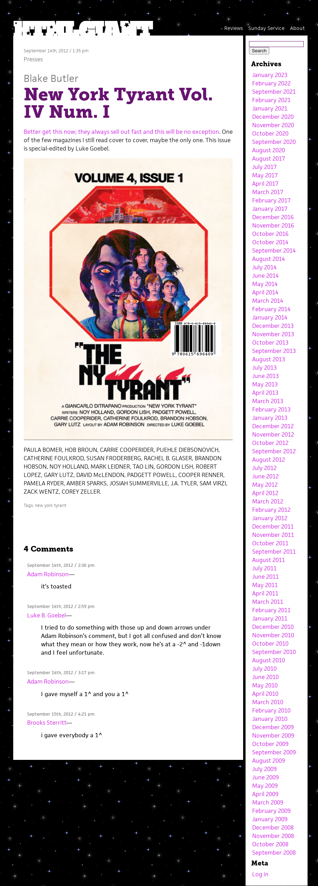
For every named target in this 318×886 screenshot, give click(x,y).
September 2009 (274, 752)
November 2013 (273, 334)
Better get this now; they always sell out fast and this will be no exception (121, 132)
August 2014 (268, 259)
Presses (33, 59)
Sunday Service (266, 28)
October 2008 (270, 844)
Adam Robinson (48, 574)
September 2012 (274, 451)
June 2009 (265, 777)
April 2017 (265, 183)
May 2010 (265, 685)
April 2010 (265, 694)
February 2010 (271, 710)
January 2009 (269, 819)
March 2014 (267, 301)
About (297, 28)
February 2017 (271, 200)
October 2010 (270, 643)
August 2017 (268, 158)
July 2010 (264, 668)
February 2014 (271, 309)
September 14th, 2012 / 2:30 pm (60, 565)
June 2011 (265, 576)
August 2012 (268, 459)
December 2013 (273, 326)
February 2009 (271, 811)
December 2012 (273, 426)
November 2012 (273, 434)
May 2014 (265, 284)
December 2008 (273, 827)
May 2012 (265, 484)
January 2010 (269, 719)
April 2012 (265, 493)
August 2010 (268, 660)
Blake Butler (51, 78)
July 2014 (264, 267)
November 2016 (273, 225)
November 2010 (273, 635)
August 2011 (268, 560)
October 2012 (270, 443)
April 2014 (265, 292)
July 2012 (264, 468)
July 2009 (264, 769)
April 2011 (265, 593)
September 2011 (274, 551)
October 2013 (270, 342)
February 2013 (271, 409)
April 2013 (265, 392)
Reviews (233, 28)
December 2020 (273, 117)
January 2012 (269, 518)
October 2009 (270, 744)
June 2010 (265, 677)
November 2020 (273, 125)
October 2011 (270, 543)
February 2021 (271, 100)
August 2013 (268, 359)
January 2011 (269, 618)
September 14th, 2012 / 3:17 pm (60, 673)
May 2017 (265, 175)
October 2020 (270, 133)
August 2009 (268, 760)
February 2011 (271, 610)
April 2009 (265, 794)
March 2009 (267, 802)
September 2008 (274, 852)
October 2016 (270, 234)
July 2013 (264, 367)
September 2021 (274, 91)
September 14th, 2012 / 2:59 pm (60, 606)
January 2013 (269, 418)
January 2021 (269, 108)
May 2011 (265, 585)
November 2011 (273, 535)
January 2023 (269, 75)
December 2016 (273, 217)
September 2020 (274, 142)
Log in (260, 874)
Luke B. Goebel (46, 615)
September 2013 (274, 351)
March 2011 (267, 602)
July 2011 (264, 568)
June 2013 (265, 376)
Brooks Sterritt (46, 722)
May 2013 (265, 384)
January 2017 (269, 209)
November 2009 (273, 735)
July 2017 (264, 167)
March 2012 (267, 501)
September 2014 (274, 250)
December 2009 (273, 727)
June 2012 (265, 476)
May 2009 (265, 785)
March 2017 (267, 192)
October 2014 (270, 242)
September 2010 (274, 652)
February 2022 (271, 83)
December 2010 (273, 627)
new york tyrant (50, 505)
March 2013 (267, 401)
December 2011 (273, 526)
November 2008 (273, 836)
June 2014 (265, 275)
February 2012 (271, 510)
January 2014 (269, 317)
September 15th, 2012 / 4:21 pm (60, 714)
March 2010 (267, 702)
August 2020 (268, 150)
